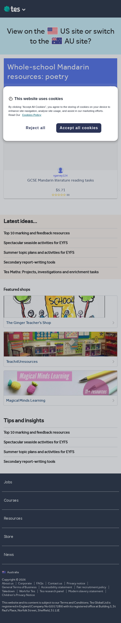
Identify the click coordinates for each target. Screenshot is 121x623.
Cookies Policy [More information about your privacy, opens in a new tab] (31, 115)
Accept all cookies (79, 128)
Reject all (36, 128)
